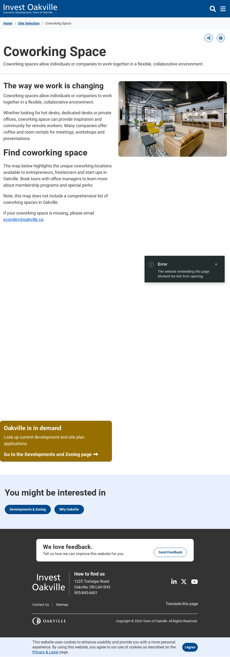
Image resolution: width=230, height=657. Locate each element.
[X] (184, 581)
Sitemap (62, 605)
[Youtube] (194, 581)
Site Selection (29, 23)
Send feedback (170, 552)
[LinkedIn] (174, 581)
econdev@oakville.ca (23, 219)
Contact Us (40, 605)
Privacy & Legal (45, 652)
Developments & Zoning (28, 509)
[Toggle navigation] (221, 8)
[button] (208, 38)
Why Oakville (69, 509)
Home (7, 23)
